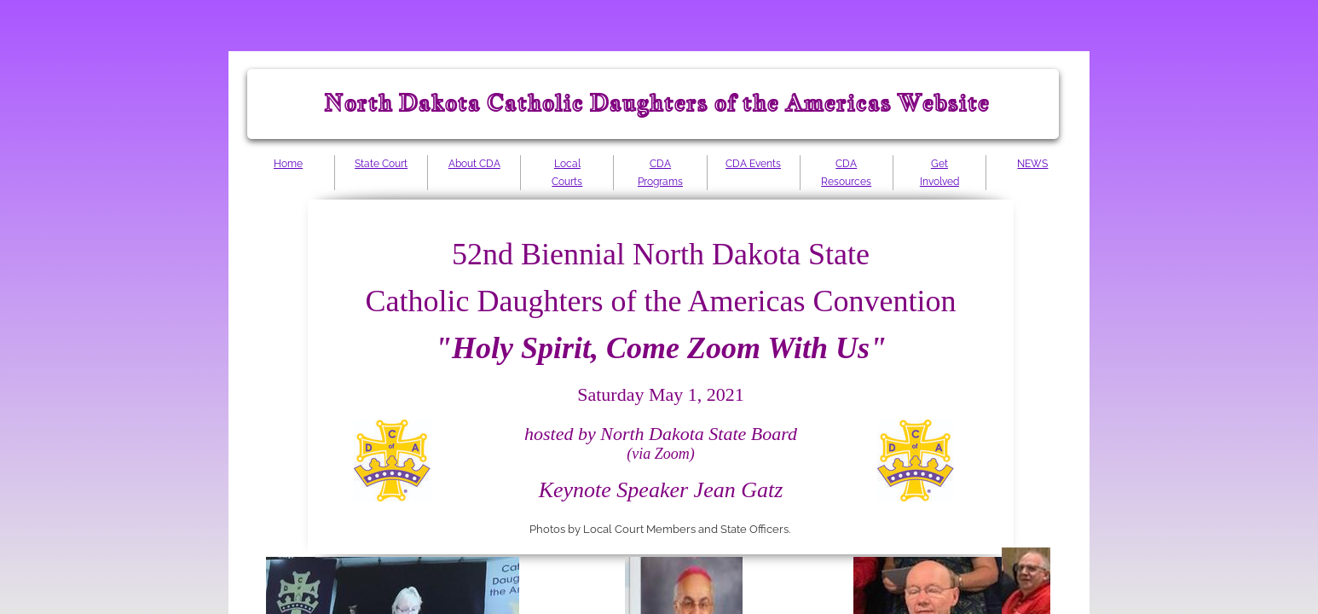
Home (288, 164)
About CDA (474, 164)
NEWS (1032, 164)
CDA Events (753, 164)
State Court (381, 164)
